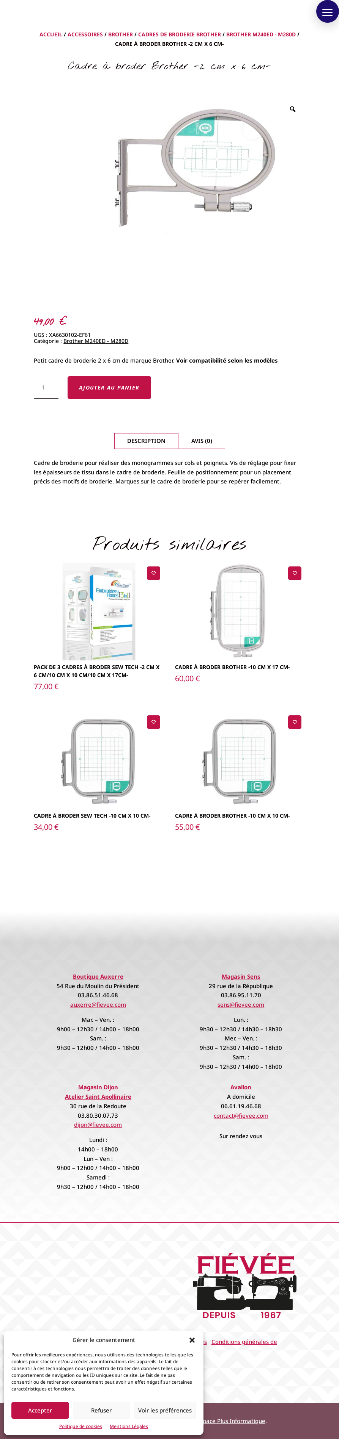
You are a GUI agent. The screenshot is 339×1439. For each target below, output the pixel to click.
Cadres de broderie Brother (179, 34)
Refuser (101, 1410)
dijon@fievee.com (98, 1124)
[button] (192, 1340)
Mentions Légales (129, 1426)
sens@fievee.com (241, 1004)
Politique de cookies (80, 1426)
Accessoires (85, 34)
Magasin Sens (241, 976)
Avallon (240, 1087)
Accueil (50, 34)
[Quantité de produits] (46, 388)
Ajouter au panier (109, 387)
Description (146, 440)
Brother (120, 34)
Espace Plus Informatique (231, 1421)
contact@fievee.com (241, 1115)
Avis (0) (201, 440)
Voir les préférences (165, 1410)
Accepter (40, 1410)
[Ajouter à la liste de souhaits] (153, 573)
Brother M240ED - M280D (261, 34)
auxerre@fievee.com (98, 1004)
